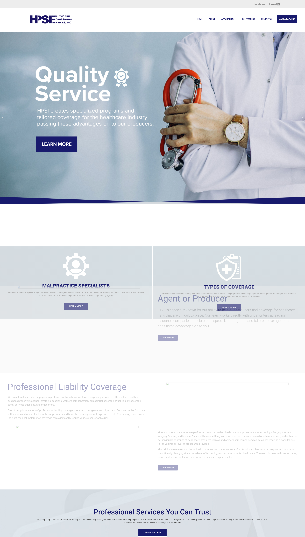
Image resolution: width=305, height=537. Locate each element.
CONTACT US (266, 19)
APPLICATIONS (228, 19)
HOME (199, 19)
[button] (9, 117)
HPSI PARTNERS (248, 19)
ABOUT (212, 19)
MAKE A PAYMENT (287, 19)
